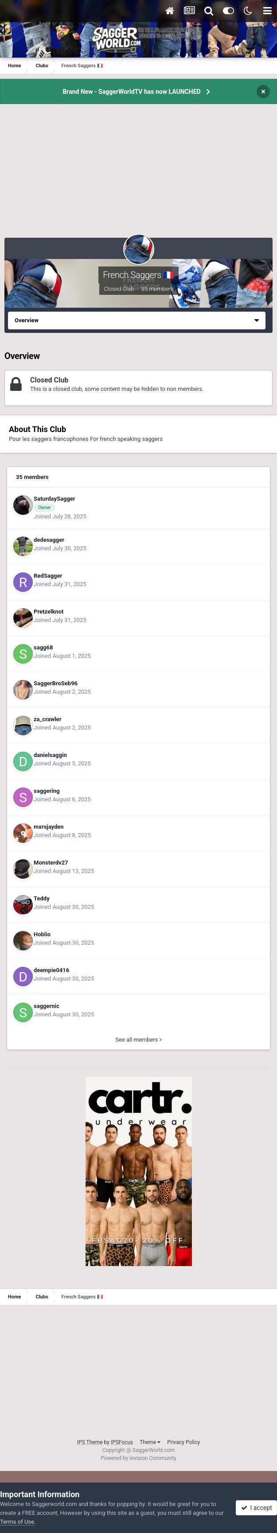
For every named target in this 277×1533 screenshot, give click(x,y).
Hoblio (42, 934)
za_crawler (47, 719)
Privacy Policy (183, 1442)
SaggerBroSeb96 (56, 683)
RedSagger (48, 575)
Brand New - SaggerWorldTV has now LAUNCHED (131, 91)
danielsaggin (50, 755)
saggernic (46, 1006)
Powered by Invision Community (138, 1458)
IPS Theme (90, 1442)
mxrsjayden (49, 826)
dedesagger (49, 540)
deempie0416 (51, 970)
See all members (138, 1039)
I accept (256, 1507)
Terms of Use (17, 1521)
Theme (150, 1442)
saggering (46, 791)
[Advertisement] (138, 176)
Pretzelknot (48, 611)
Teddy (42, 898)
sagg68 (43, 647)
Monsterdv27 (51, 862)
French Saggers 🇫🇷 (138, 275)
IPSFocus (122, 1442)
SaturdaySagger (54, 498)
